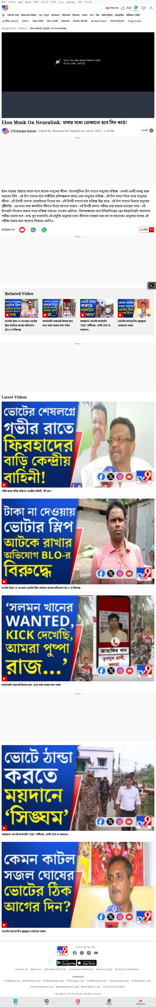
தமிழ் (61, 2)
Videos (23, 28)
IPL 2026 (44, 15)
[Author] (5, 131)
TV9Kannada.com (53, 981)
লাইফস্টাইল (107, 15)
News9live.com (32, 981)
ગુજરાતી (44, 2)
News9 (12, 2)
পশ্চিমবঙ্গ (66, 15)
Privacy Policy (104, 969)
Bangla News (9, 28)
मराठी (36, 2)
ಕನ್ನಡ (20, 2)
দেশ (92, 15)
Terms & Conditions (127, 969)
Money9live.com (91, 987)
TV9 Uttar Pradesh (114, 987)
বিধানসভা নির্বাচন (29, 15)
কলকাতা (55, 15)
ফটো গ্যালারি (52, 21)
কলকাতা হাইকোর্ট (80, 21)
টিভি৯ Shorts (11, 21)
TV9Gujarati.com (119, 981)
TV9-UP (88, 2)
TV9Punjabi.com (141, 981)
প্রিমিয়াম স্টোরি (133, 15)
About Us (36, 969)
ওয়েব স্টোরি (37, 21)
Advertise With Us (55, 969)
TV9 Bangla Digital (23, 131)
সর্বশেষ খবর (13, 15)
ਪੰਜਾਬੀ (53, 2)
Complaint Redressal (80, 969)
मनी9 (80, 2)
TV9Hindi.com (12, 981)
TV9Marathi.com (97, 981)
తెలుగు (28, 2)
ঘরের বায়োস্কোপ (117, 21)
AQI (128, 8)
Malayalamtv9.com (67, 987)
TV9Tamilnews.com (42, 987)
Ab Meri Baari (99, 21)
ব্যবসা (84, 15)
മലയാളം (70, 2)
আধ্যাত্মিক (119, 15)
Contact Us (21, 969)
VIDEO (25, 21)
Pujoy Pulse (134, 21)
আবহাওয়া (65, 21)
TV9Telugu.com (75, 981)
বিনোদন (76, 15)
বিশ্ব (97, 15)
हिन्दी (4, 2)
